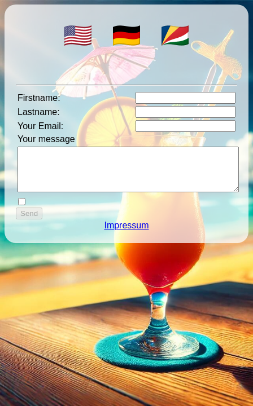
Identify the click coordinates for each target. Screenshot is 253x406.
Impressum (126, 234)
